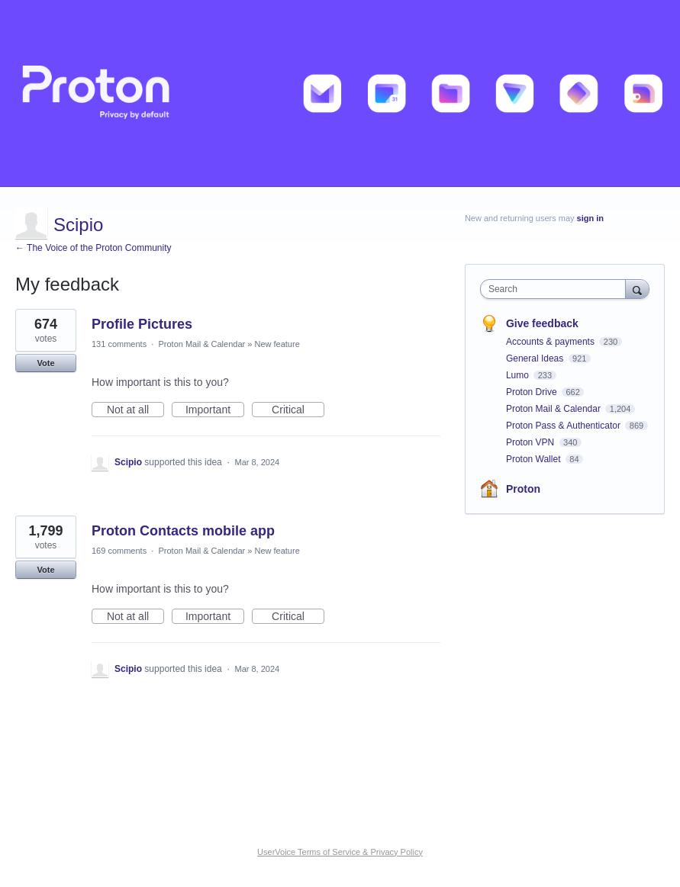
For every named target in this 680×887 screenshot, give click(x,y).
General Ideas (536, 358)
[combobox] (556, 289)
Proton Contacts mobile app (183, 530)
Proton (523, 489)
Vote (45, 363)
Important (214, 410)
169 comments (119, 550)
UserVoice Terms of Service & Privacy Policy (340, 851)
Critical (298, 410)
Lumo (518, 375)
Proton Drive (532, 392)
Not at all (135, 410)
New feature (276, 344)
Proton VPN (531, 442)
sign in (590, 218)
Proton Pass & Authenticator (564, 425)
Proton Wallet (534, 459)
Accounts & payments (551, 341)
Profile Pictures (142, 324)
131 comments (119, 344)
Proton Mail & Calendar (201, 344)
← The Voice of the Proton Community (93, 248)
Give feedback (542, 323)
